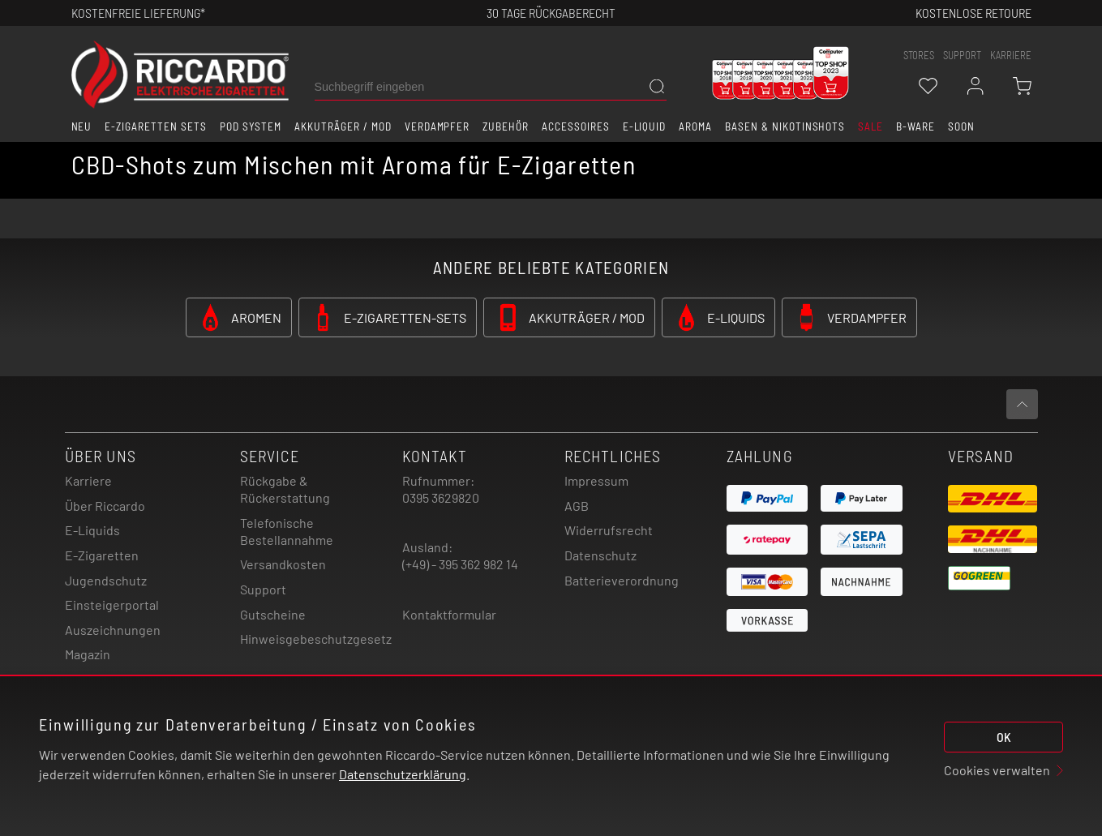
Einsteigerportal (112, 604)
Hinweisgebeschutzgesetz (316, 638)
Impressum (596, 480)
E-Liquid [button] (645, 126)
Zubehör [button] (505, 126)
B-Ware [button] (915, 126)
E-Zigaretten (102, 555)
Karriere (1010, 55)
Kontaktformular (449, 614)
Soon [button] (961, 126)
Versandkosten (283, 564)
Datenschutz (600, 555)
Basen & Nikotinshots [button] (785, 126)
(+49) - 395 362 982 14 (460, 564)
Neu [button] (81, 126)
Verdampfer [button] (437, 126)
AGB (576, 505)
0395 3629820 (440, 497)
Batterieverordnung (621, 580)
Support (263, 589)
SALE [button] (870, 126)
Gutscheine (273, 614)
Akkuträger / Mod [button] (342, 126)
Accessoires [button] (576, 126)
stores (918, 55)
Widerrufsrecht (608, 530)
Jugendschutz (106, 580)
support (962, 55)
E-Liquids (92, 530)
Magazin (87, 654)
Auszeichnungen (113, 629)
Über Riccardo (105, 505)
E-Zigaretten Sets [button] (155, 126)
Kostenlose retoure (973, 12)
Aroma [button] (695, 126)
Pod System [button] (251, 126)
